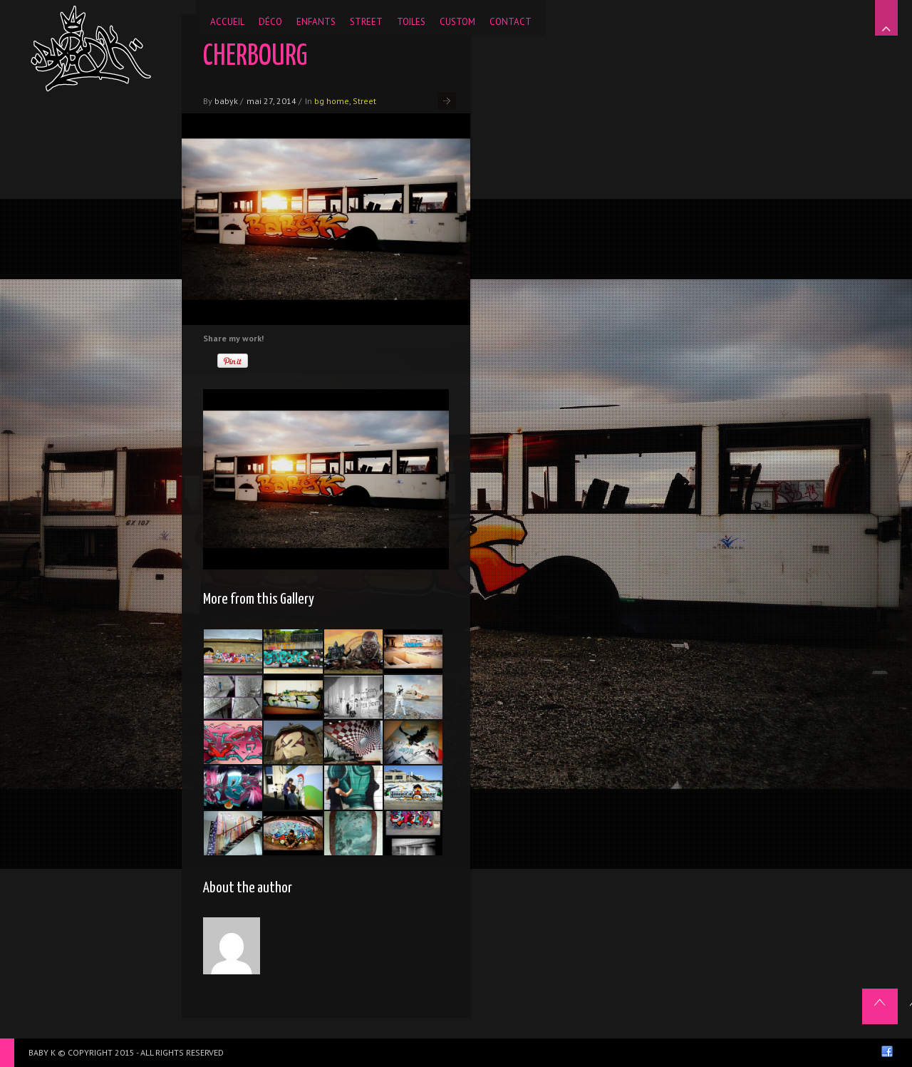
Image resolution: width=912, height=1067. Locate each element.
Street (364, 101)
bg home (331, 101)
